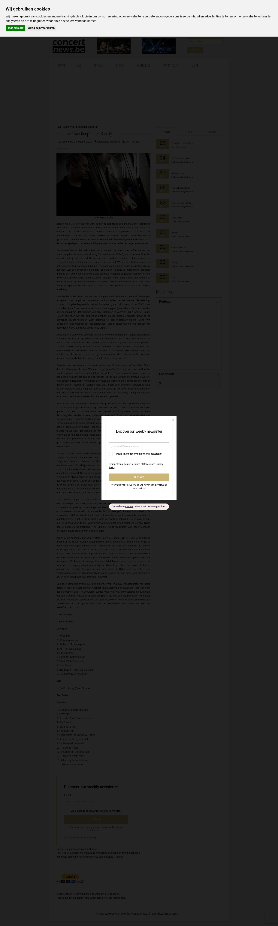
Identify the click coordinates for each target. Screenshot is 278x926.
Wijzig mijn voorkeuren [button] (41, 27)
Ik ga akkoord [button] (15, 27)
